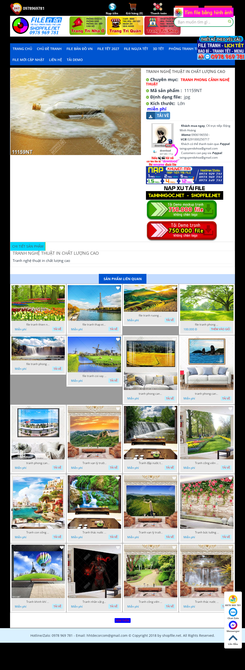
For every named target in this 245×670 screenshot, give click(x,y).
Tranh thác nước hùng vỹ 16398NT (207, 602)
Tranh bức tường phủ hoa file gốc (207, 532)
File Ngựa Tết (136, 48)
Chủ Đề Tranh (49, 48)
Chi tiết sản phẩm (28, 246)
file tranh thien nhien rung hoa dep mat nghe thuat (38, 324)
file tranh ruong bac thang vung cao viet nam (151, 315)
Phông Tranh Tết (184, 48)
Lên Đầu (233, 640)
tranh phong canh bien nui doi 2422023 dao (207, 393)
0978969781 (27, 8)
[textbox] (204, 22)
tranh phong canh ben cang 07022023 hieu (38, 463)
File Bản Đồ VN (80, 48)
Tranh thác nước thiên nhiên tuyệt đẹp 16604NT (94, 532)
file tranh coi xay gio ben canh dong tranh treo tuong (94, 376)
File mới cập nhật (28, 59)
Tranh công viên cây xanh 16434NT (151, 602)
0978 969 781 (233, 601)
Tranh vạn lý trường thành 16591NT (151, 532)
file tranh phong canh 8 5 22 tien (38, 364)
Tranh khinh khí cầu (38, 602)
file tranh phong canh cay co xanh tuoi (207, 324)
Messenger (233, 627)
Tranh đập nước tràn (151, 463)
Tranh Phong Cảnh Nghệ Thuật (187, 81)
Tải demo (75, 59)
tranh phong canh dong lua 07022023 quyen (151, 393)
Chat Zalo (233, 614)
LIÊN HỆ (55, 59)
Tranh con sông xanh (38, 532)
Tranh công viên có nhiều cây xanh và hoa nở (207, 463)
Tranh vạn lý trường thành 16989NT (94, 463)
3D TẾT (158, 48)
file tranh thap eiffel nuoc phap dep (94, 324)
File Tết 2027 (108, 48)
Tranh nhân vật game (94, 602)
